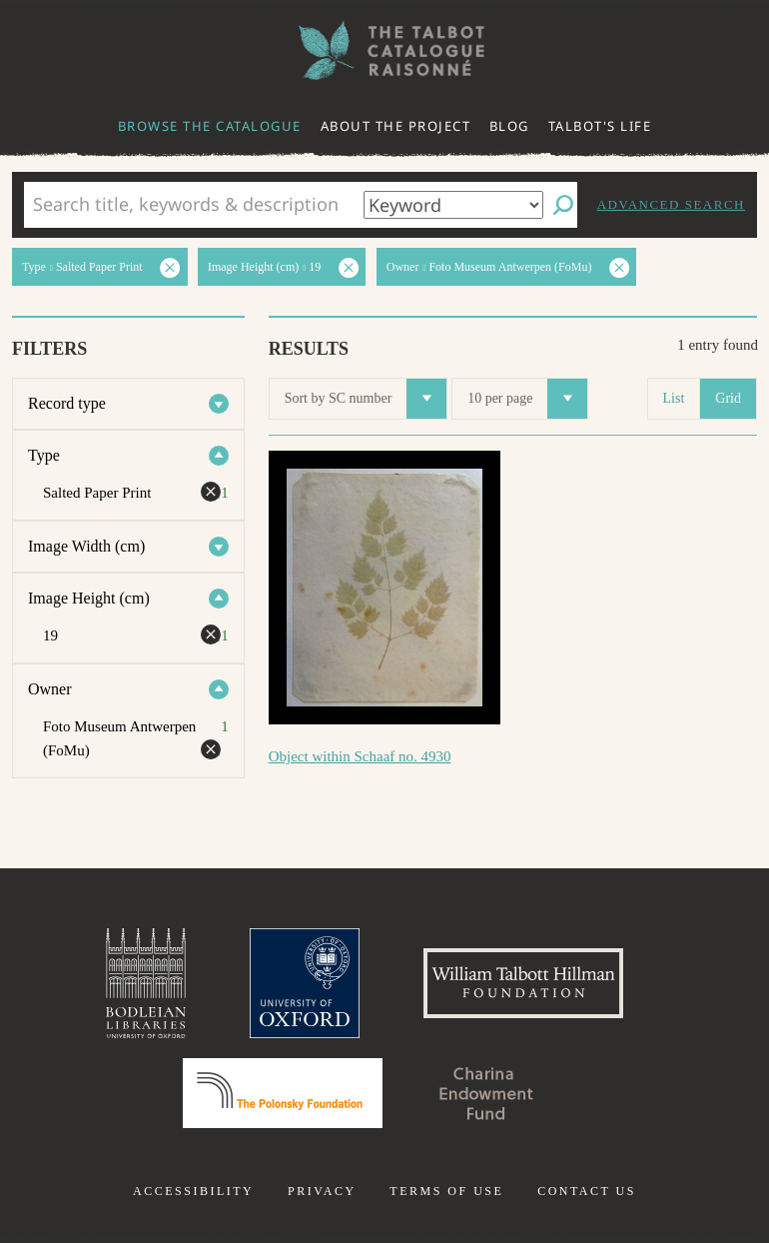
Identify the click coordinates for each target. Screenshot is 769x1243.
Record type (67, 403)
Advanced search (671, 204)
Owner (50, 688)
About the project (396, 126)
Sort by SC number (366, 399)
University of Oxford (305, 983)
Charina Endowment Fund (486, 1093)
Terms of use (446, 1191)
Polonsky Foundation (283, 1093)
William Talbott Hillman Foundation (523, 983)
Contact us (586, 1191)
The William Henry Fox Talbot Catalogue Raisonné (384, 50)
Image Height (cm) (89, 598)
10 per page (527, 399)
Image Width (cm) (86, 546)
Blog (509, 126)
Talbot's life (600, 126)
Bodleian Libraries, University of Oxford (146, 983)
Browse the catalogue (210, 126)
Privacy (322, 1191)
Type (44, 455)
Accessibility (193, 1191)
